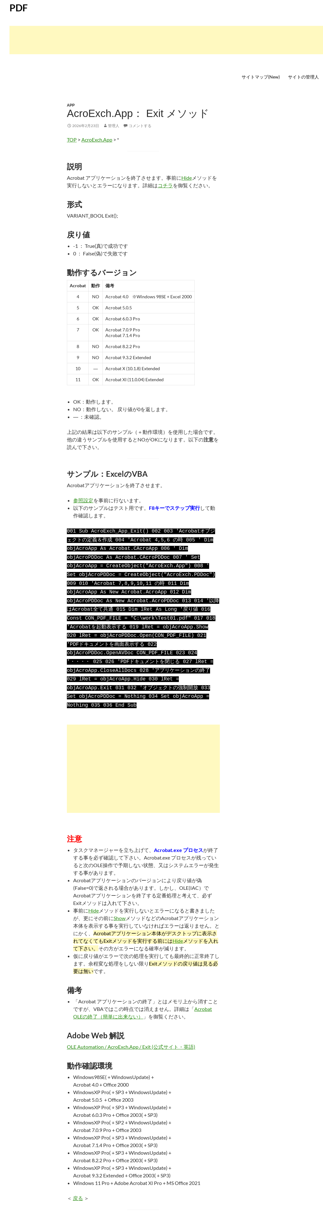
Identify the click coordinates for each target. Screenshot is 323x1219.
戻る (78, 1185)
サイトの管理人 (303, 76)
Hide (186, 178)
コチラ (165, 185)
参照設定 (83, 500)
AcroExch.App (96, 140)
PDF (18, 7)
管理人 (113, 125)
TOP (72, 140)
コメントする (140, 125)
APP (71, 105)
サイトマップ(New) (261, 76)
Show (120, 905)
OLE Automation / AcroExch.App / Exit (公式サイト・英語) (131, 1033)
